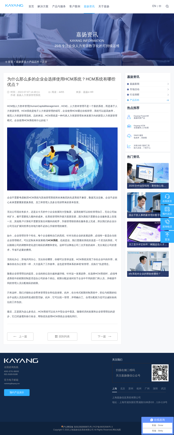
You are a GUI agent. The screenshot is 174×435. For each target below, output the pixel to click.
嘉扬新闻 (134, 83)
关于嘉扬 (103, 6)
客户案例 (74, 6)
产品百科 (34, 61)
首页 (31, 6)
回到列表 (62, 336)
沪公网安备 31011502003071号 (77, 427)
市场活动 (134, 89)
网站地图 (117, 430)
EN (154, 6)
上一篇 (20, 336)
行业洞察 (134, 94)
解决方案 (43, 6)
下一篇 (104, 336)
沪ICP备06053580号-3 (102, 427)
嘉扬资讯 (89, 6)
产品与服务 (59, 6)
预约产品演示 (17, 392)
